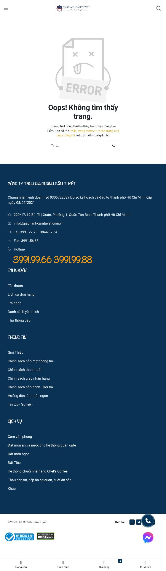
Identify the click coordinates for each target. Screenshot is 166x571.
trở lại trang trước (81, 131)
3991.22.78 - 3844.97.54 (38, 232)
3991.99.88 (73, 260)
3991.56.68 (29, 241)
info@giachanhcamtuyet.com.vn (39, 223)
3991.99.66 (33, 260)
